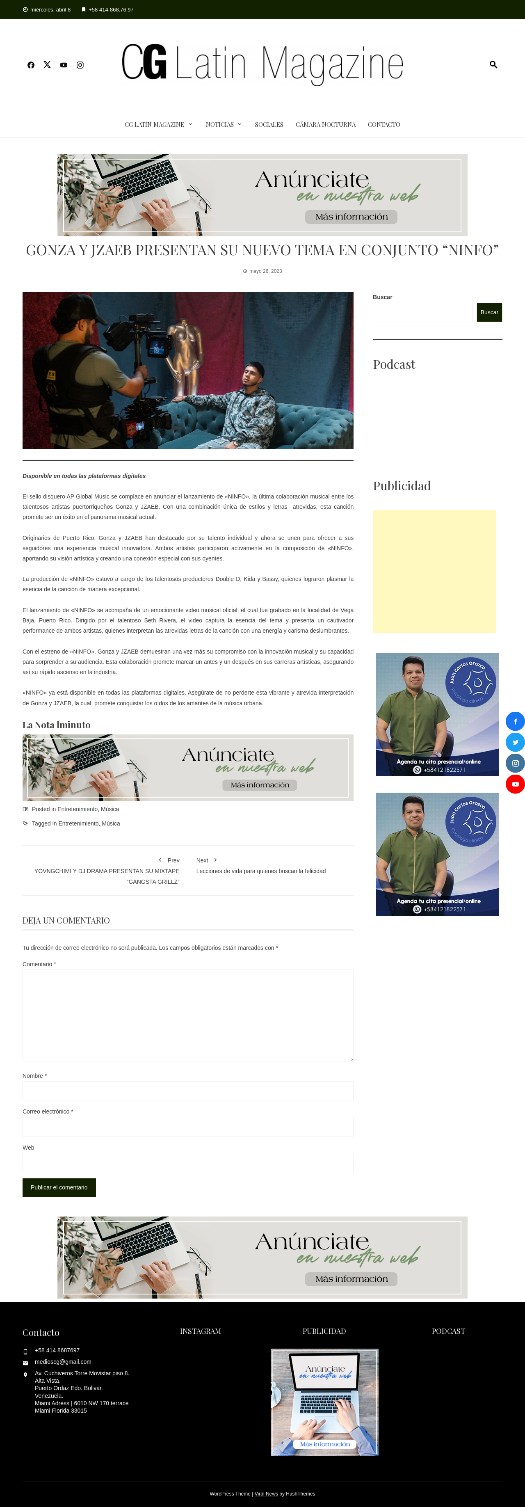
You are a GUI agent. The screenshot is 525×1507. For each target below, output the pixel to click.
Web (28, 1147)
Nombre (35, 1076)
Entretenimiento (77, 809)
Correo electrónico (48, 1111)
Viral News (266, 1494)
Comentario (39, 964)
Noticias (220, 124)
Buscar (382, 297)
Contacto (384, 124)
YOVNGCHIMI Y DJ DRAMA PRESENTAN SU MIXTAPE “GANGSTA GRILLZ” (105, 869)
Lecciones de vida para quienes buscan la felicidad (271, 864)
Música (110, 809)
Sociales (269, 124)
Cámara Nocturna (326, 124)
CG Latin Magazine (154, 124)
